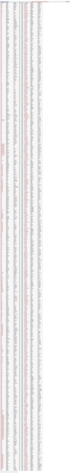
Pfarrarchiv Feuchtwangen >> (5, 1)
